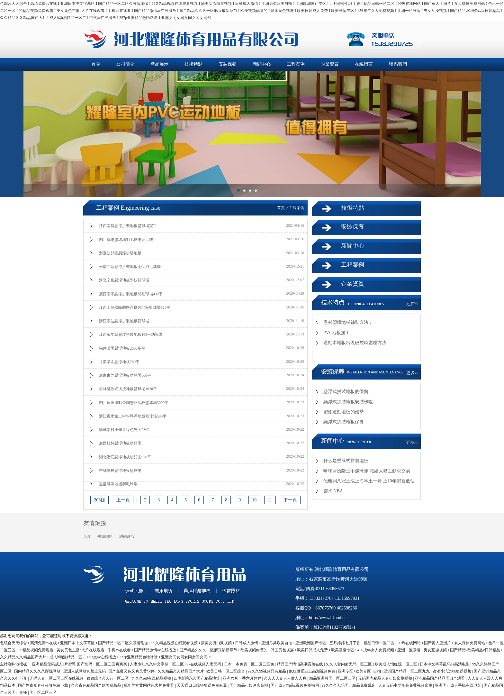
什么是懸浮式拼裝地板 (345, 460)
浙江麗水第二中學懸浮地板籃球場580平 (132, 416)
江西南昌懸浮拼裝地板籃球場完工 (128, 226)
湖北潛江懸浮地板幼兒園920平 (125, 457)
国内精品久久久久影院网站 (37, 671)
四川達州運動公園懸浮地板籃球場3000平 (133, 402)
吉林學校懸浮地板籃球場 (120, 470)
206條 (99, 500)
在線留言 (364, 64)
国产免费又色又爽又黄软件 (132, 671)
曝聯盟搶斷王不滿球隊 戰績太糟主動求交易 (366, 471)
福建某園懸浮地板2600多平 (122, 348)
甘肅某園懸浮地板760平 (119, 362)
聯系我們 (398, 64)
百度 (87, 536)
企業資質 (330, 64)
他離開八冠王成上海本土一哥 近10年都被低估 (369, 481)
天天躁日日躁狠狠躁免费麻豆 (202, 685)
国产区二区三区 (44, 692)
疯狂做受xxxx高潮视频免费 (312, 671)
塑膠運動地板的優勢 (343, 411)
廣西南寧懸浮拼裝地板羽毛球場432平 (131, 294)
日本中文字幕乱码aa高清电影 (445, 664)
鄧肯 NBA (333, 491)
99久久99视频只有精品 (267, 671)
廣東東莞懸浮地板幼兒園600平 (125, 375)
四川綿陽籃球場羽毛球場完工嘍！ (128, 239)
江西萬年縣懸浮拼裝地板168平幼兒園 (131, 334)
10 (254, 500)
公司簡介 (125, 64)
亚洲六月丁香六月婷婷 (242, 678)
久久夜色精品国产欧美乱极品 (96, 685)
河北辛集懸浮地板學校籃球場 (124, 280)
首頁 (95, 64)
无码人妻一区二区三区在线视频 (57, 678)
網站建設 (127, 536)
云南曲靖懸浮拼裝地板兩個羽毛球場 (130, 266)
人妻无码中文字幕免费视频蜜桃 (405, 685)
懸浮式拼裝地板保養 (343, 421)
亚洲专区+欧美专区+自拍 (360, 671)
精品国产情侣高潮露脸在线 (300, 664)
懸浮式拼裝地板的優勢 (345, 391)
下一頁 (290, 500)
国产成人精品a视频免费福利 (295, 685)
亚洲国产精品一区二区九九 (407, 671)
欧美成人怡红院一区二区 (396, 664)
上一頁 (123, 500)
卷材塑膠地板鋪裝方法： (348, 322)
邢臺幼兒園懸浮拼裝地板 (120, 253)
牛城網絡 (105, 536)
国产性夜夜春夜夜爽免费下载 (43, 685)
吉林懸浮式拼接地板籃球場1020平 (128, 389)
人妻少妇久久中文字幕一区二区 (157, 664)
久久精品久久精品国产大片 (181, 671)
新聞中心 (262, 64)
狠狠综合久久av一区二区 (108, 678)
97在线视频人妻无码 (204, 664)
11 (270, 500)
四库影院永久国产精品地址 (197, 678)
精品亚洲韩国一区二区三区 (332, 678)
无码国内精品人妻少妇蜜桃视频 (385, 678)
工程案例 (296, 64)
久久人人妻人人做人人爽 (285, 678)
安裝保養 (228, 64)
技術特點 (193, 64)
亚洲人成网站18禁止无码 (85, 671)
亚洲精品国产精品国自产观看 (440, 678)
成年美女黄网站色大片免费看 (149, 685)
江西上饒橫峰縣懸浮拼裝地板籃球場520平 (134, 307)
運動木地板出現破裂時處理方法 (354, 342)
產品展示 (159, 64)
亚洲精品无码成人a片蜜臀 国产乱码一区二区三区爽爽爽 (80, 664)
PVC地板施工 (336, 332)
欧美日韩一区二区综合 (226, 671)
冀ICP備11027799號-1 (334, 627)
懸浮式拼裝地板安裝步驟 (348, 401)
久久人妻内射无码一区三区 (349, 664)
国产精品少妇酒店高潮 (249, 685)
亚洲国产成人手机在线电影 (458, 685)
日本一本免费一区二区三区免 (249, 664)
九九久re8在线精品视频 (151, 678)
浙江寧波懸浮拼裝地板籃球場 (124, 321)
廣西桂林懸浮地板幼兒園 (120, 443)
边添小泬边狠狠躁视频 (452, 671)
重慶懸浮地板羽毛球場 (118, 484)
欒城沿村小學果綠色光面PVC (124, 429)
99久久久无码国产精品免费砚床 (348, 685)
